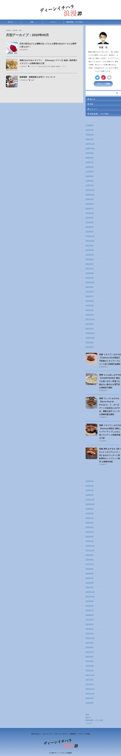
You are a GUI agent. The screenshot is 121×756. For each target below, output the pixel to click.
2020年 (14, 31)
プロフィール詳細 (103, 83)
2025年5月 (89, 171)
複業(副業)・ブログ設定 (74, 22)
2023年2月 (89, 277)
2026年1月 (89, 139)
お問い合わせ (35, 733)
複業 (32, 81)
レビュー (53, 22)
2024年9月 (89, 199)
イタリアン (33, 67)
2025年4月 (89, 176)
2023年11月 (90, 236)
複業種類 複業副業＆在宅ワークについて (37, 78)
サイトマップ (47, 733)
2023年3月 (89, 273)
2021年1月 (89, 328)
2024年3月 (89, 227)
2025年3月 (89, 180)
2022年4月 (89, 310)
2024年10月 (90, 194)
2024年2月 (89, 231)
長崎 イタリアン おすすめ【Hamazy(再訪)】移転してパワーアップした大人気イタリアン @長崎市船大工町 (110, 431)
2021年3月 (89, 324)
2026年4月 (89, 125)
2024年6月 (89, 213)
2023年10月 (90, 240)
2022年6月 (89, 301)
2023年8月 (89, 250)
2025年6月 (89, 167)
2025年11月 (90, 143)
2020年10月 (90, 337)
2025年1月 (89, 185)
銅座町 (58, 67)
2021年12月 (90, 319)
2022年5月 (89, 305)
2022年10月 (90, 282)
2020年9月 (89, 342)
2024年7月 (89, 208)
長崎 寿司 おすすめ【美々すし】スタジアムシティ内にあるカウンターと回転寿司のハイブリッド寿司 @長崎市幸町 (110, 455)
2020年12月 (90, 333)
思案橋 (53, 67)
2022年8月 (89, 291)
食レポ (10, 22)
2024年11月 (90, 190)
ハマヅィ (63, 67)
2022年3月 (89, 314)
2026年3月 (89, 130)
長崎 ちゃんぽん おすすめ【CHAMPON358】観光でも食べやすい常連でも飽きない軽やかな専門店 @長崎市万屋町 (110, 381)
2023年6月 (89, 259)
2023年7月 (89, 254)
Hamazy (40, 67)
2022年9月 (89, 287)
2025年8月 (89, 157)
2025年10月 (90, 148)
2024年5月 (89, 217)
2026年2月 (89, 134)
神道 (31, 22)
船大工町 (47, 67)
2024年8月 (89, 204)
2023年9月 (89, 245)
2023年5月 (89, 264)
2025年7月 (89, 162)
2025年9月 (89, 153)
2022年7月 (89, 296)
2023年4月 (89, 268)
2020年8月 (89, 347)
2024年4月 (89, 222)
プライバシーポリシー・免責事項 (65, 733)
